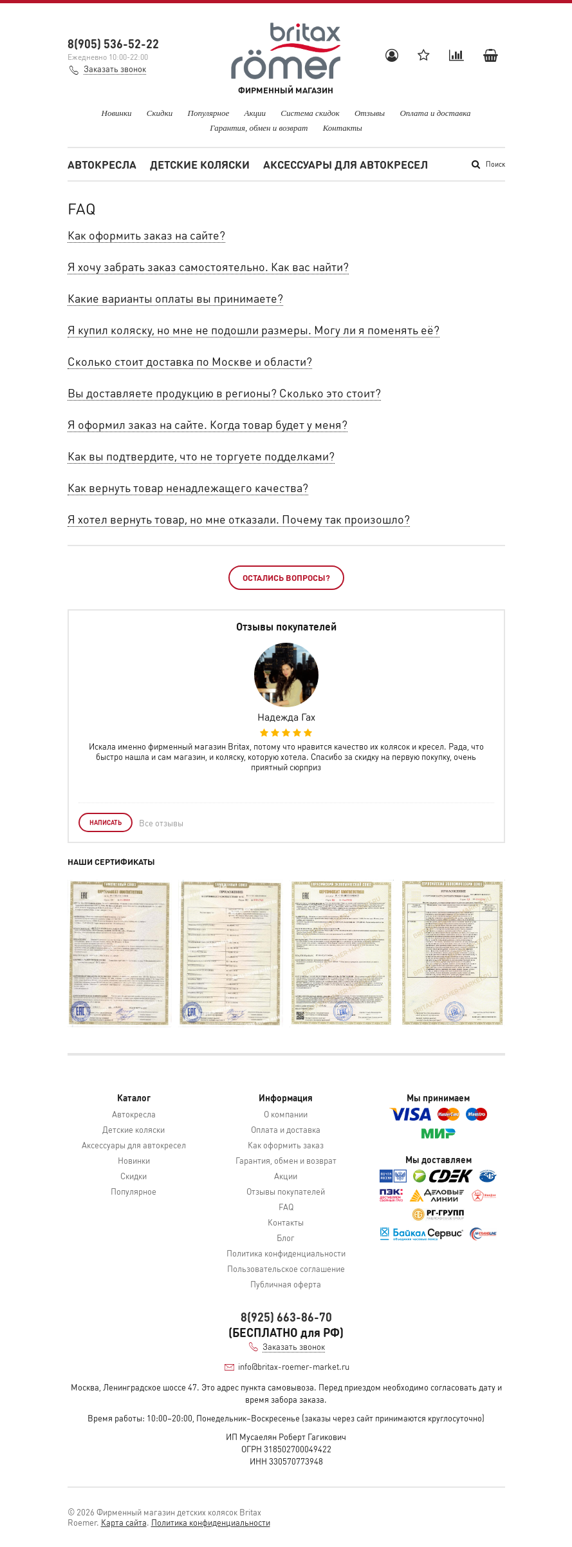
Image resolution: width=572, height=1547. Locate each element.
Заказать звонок (115, 68)
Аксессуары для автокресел (345, 164)
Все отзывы (161, 822)
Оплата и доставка (435, 113)
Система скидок (310, 113)
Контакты (342, 128)
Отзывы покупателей (285, 1191)
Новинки (117, 113)
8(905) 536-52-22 (113, 43)
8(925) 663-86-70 (286, 1316)
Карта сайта (124, 1522)
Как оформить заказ (286, 1144)
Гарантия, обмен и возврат (259, 128)
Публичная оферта (285, 1283)
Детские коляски (200, 164)
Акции (255, 113)
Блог (286, 1237)
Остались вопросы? (286, 577)
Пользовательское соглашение (286, 1268)
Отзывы (370, 113)
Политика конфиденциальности (286, 1253)
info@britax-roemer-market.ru (293, 1366)
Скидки (159, 113)
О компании (286, 1113)
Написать (105, 822)
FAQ (286, 1206)
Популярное (209, 113)
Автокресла (102, 164)
